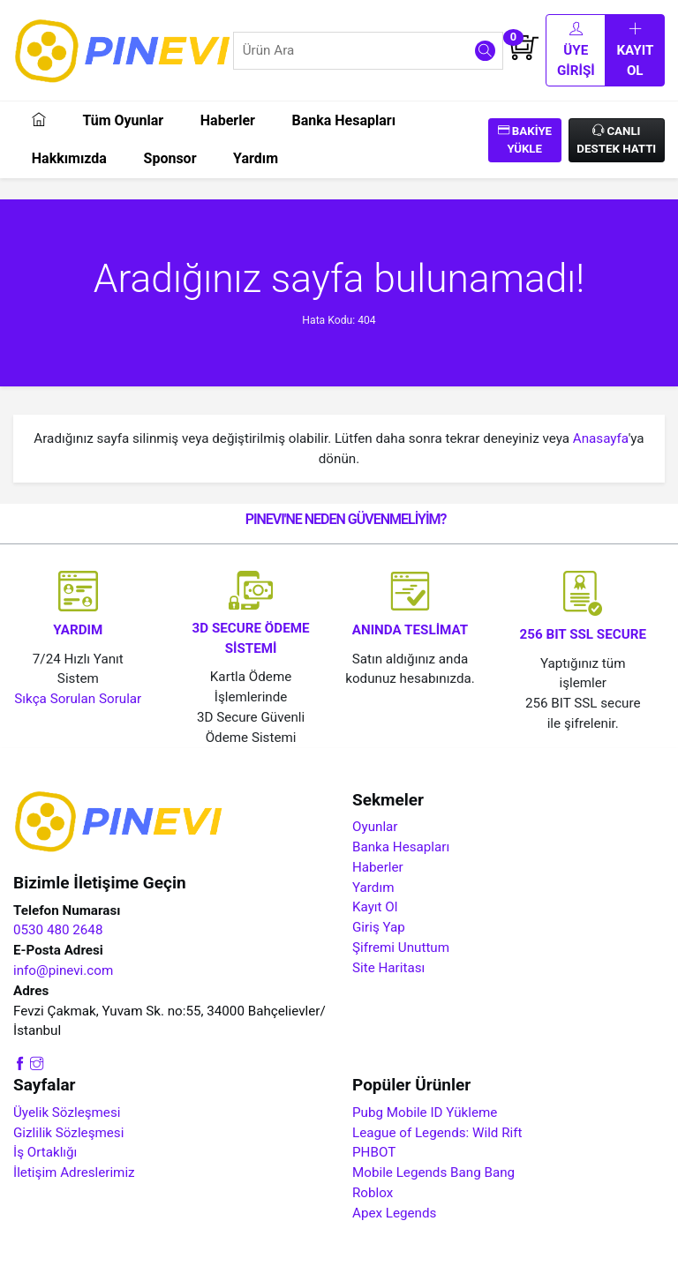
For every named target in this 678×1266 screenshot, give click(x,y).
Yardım (255, 158)
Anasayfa (601, 438)
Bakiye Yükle (525, 139)
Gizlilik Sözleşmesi (68, 1133)
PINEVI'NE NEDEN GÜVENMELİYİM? (346, 519)
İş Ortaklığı (45, 1152)
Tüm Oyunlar (122, 120)
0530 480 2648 (57, 930)
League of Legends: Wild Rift (437, 1133)
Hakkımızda (69, 158)
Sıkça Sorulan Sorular (77, 699)
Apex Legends (394, 1213)
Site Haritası (388, 968)
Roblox (372, 1193)
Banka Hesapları (343, 120)
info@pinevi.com (63, 970)
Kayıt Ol (634, 50)
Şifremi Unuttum (400, 947)
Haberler (227, 120)
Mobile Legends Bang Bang (433, 1172)
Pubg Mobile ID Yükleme (424, 1112)
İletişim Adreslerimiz (74, 1172)
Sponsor (170, 158)
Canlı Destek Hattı (616, 139)
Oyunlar (375, 827)
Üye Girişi (576, 50)
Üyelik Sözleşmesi (66, 1112)
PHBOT (374, 1152)
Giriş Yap (378, 927)
